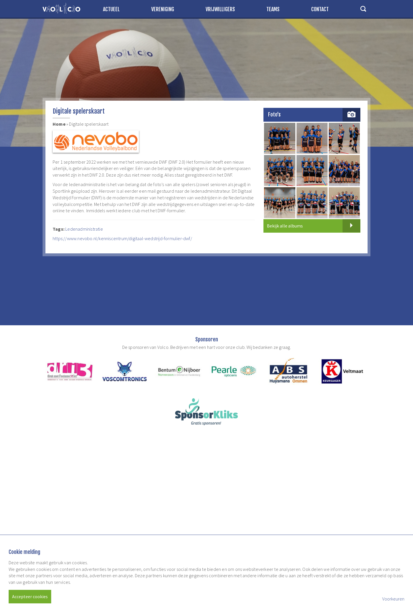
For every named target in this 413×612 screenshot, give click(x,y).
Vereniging (162, 9)
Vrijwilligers (220, 9)
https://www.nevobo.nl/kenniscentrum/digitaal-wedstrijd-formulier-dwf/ (122, 238)
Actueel (111, 9)
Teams (273, 9)
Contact (320, 9)
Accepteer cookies (30, 596)
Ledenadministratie (84, 229)
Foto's (274, 114)
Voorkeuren (393, 599)
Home (59, 124)
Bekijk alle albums (313, 225)
